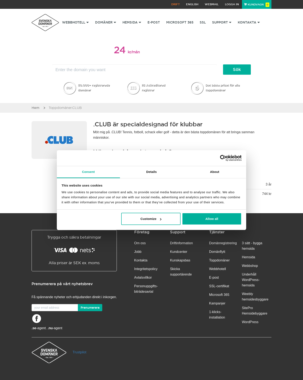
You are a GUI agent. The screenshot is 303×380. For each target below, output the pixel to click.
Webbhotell (217, 269)
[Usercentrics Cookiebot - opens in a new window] (223, 158)
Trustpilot (79, 352)
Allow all (211, 219)
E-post (154, 22)
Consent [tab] (88, 172)
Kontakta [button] (249, 22)
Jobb (138, 251)
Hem (35, 108)
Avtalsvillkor (143, 277)
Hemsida (248, 257)
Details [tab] (151, 172)
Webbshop (250, 266)
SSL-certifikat (219, 286)
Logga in (232, 4)
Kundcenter (178, 251)
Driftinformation (181, 243)
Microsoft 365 (179, 22)
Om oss (140, 243)
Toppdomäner (219, 260)
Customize (151, 219)
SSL (203, 22)
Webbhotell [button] (75, 22)
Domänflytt (217, 251)
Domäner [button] (105, 22)
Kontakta (141, 260)
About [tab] (214, 172)
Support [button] (221, 22)
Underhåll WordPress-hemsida (250, 280)
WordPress (250, 322)
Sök (237, 69)
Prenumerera (90, 307)
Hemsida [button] (131, 22)
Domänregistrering (223, 243)
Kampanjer (217, 303)
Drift (175, 4)
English (192, 4)
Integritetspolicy (146, 269)
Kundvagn (256, 4)
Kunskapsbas (180, 260)
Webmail (212, 4)
